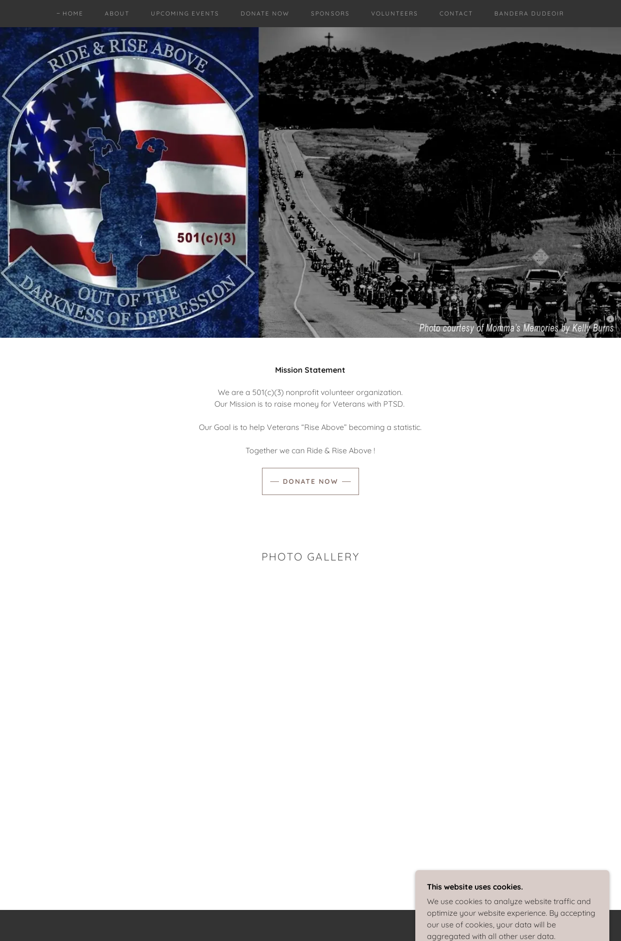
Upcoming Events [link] (185, 13)
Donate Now (310, 481)
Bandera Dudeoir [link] (529, 13)
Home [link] (73, 13)
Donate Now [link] (265, 13)
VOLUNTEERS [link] (394, 13)
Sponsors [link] (330, 13)
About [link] (117, 13)
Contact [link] (456, 13)
